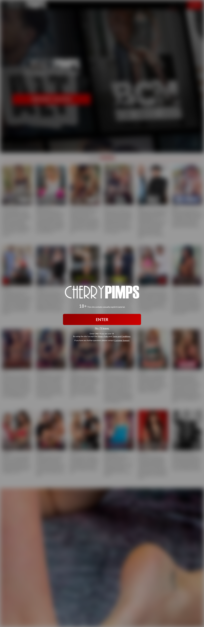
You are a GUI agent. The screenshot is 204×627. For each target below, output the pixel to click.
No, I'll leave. (102, 328)
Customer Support (121, 340)
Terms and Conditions (121, 336)
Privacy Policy (103, 336)
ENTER (102, 319)
